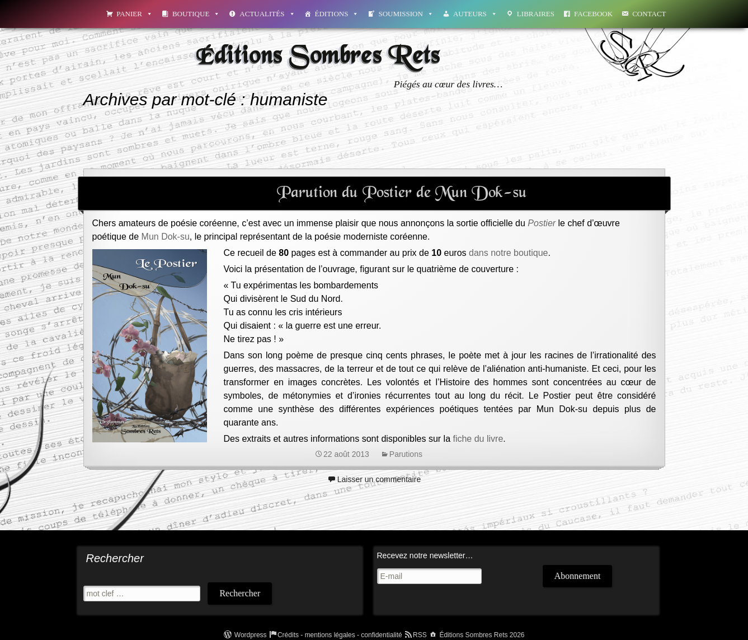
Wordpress (250, 635)
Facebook (593, 14)
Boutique (196, 14)
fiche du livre (478, 438)
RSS (420, 635)
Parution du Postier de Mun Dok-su (402, 193)
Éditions (337, 14)
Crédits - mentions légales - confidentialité (339, 635)
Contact (649, 14)
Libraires (535, 14)
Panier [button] (134, 14)
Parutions (405, 454)
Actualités (267, 14)
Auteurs (475, 14)
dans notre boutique (507, 253)
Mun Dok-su (166, 236)
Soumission (405, 14)
